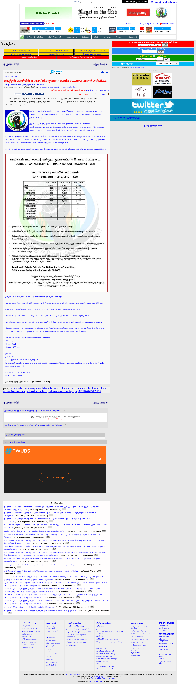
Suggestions (163, 649)
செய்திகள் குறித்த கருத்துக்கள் (77, 626)
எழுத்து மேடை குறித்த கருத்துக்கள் (78, 631)
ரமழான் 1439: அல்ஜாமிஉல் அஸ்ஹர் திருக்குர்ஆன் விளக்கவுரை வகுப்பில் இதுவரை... (40, 611)
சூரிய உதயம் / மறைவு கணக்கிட (142, 631)
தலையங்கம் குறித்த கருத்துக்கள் (77, 629)
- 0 (97, 90)
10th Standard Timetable (105, 669)
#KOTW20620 (56, 73)
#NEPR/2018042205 (89, 391)
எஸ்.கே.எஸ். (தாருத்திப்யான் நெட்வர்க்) (27, 85)
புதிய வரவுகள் (101, 626)
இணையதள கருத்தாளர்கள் (76, 642)
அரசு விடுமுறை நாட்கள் (139, 639)
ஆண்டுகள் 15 (51, 665)
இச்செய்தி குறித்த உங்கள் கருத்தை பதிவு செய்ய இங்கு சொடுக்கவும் (33, 411)
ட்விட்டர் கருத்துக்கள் (100, 94)
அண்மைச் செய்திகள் (29, 628)
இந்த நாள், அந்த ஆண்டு (30, 642)
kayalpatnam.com (153, 126)
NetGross (111, 678)
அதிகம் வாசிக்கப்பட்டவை (31, 631)
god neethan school (59, 391)
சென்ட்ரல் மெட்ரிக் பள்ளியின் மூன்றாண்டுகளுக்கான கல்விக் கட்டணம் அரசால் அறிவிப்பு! (43, 565)
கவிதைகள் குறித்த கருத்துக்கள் (77, 639)
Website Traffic (164, 636)
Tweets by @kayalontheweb (126, 117)
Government (135, 655)
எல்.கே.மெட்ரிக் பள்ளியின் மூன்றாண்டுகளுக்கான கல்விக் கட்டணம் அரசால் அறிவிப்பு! (41, 571)
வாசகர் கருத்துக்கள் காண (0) (50, 87)
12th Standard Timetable (105, 666)
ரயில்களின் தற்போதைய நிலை (107, 639)
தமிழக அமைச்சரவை (138, 645)
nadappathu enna (19, 388)
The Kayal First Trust (72, 674)
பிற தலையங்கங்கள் (53, 631)
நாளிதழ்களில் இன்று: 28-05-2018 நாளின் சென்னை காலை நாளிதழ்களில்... (35, 531)
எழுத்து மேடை (51, 640)
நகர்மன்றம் (100, 629)
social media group (48, 388)
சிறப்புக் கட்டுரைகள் (53, 643)
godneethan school (36, 391)
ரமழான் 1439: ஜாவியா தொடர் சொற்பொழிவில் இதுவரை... (29, 607)
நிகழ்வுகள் (85, 37)
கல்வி (96, 37)
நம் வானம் (107, 37)
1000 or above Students (104, 664)
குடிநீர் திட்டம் (101, 636)
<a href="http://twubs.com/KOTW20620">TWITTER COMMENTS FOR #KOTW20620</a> (55, 469)
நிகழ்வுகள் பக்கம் (137, 642)
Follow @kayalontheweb (164, 2)
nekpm (34, 388)
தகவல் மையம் (71, 37)
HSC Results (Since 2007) (105, 654)
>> (29, 623)
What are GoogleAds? (163, 640)
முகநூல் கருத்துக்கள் (84, 94)
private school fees (87, 388)
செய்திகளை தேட (28, 647)
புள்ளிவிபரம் (71, 645)
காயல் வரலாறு (51, 662)
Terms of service (100, 676)
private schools (68, 388)
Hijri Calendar (136, 653)
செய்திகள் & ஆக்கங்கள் (35, 37)
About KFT (162, 659)
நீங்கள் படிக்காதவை (29, 645)
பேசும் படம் (50, 659)
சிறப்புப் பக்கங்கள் (54, 37)
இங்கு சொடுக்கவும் (55, 419)
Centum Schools (102, 661)
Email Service (163, 625)
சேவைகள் (119, 37)
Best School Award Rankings (106, 659)
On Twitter (162, 631)
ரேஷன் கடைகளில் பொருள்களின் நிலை (110, 642)
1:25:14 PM (50, 23)
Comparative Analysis (104, 656)
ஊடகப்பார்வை (51, 654)
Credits (161, 652)
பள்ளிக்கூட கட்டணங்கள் (105, 651)
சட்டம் (48, 656)
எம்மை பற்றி (132, 37)
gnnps (73, 391)
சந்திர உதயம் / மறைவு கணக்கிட (142, 634)
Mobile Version (164, 628)
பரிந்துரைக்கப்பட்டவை (30, 639)
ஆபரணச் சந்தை (137, 636)
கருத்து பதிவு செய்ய (70, 87)
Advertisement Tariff (166, 643)
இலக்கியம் (50, 646)
